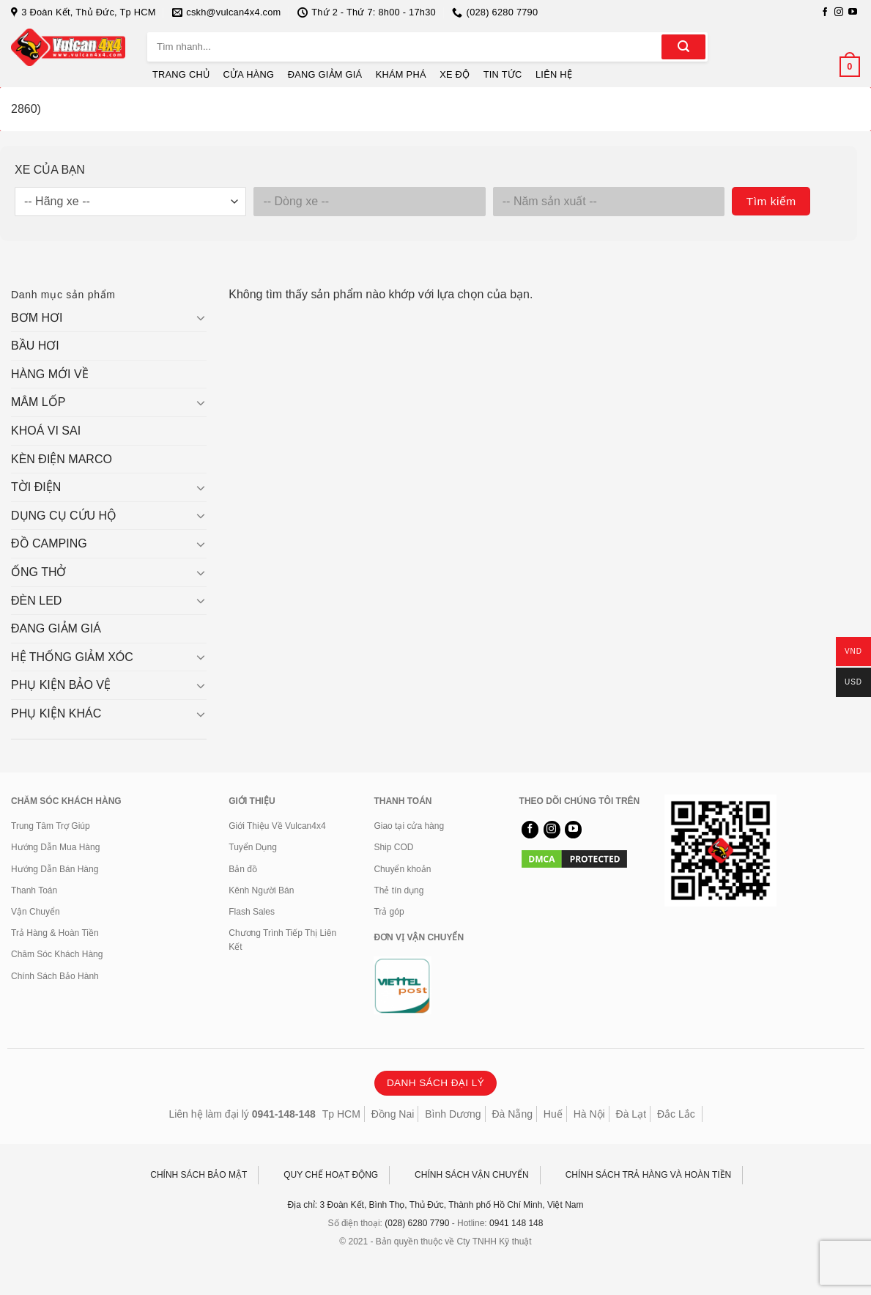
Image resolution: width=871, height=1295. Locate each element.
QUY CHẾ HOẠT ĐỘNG (330, 1175)
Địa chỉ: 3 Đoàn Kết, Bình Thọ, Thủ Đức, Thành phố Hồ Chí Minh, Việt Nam (436, 1205)
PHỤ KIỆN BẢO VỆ (61, 685)
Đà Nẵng (512, 1114)
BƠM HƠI (36, 317)
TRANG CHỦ (181, 74)
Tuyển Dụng (253, 847)
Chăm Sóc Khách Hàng (57, 954)
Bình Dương (453, 1114)
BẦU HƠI (35, 345)
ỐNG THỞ (38, 572)
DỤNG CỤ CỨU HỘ (63, 515)
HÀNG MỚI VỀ (50, 374)
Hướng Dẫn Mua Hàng (55, 847)
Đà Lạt (631, 1114)
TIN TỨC (502, 74)
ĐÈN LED (36, 600)
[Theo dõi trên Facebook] (824, 12)
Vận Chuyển (35, 912)
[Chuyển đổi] (201, 317)
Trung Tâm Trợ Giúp (50, 826)
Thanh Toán (34, 890)
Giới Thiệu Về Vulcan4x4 (277, 826)
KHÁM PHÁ (401, 74)
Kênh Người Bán (261, 890)
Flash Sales (252, 912)
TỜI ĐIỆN (36, 487)
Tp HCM (341, 1114)
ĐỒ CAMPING (49, 543)
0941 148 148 (516, 1223)
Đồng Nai (393, 1114)
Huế (553, 1114)
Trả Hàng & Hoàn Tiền (55, 933)
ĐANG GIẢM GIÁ (325, 74)
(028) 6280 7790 (417, 1223)
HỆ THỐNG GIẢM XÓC (72, 657)
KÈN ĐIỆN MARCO (61, 459)
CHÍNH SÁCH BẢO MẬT (198, 1175)
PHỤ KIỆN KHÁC (56, 713)
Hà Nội (589, 1114)
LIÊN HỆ (553, 74)
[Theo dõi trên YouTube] (852, 12)
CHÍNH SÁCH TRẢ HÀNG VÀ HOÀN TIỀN (649, 1175)
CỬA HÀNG (249, 74)
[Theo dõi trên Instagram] (838, 12)
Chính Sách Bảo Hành (55, 976)
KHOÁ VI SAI (46, 430)
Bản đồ (243, 869)
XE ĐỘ (455, 74)
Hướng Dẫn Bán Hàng (54, 869)
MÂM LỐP (38, 402)
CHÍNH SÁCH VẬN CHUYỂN (472, 1175)
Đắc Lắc (676, 1114)
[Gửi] (683, 46)
